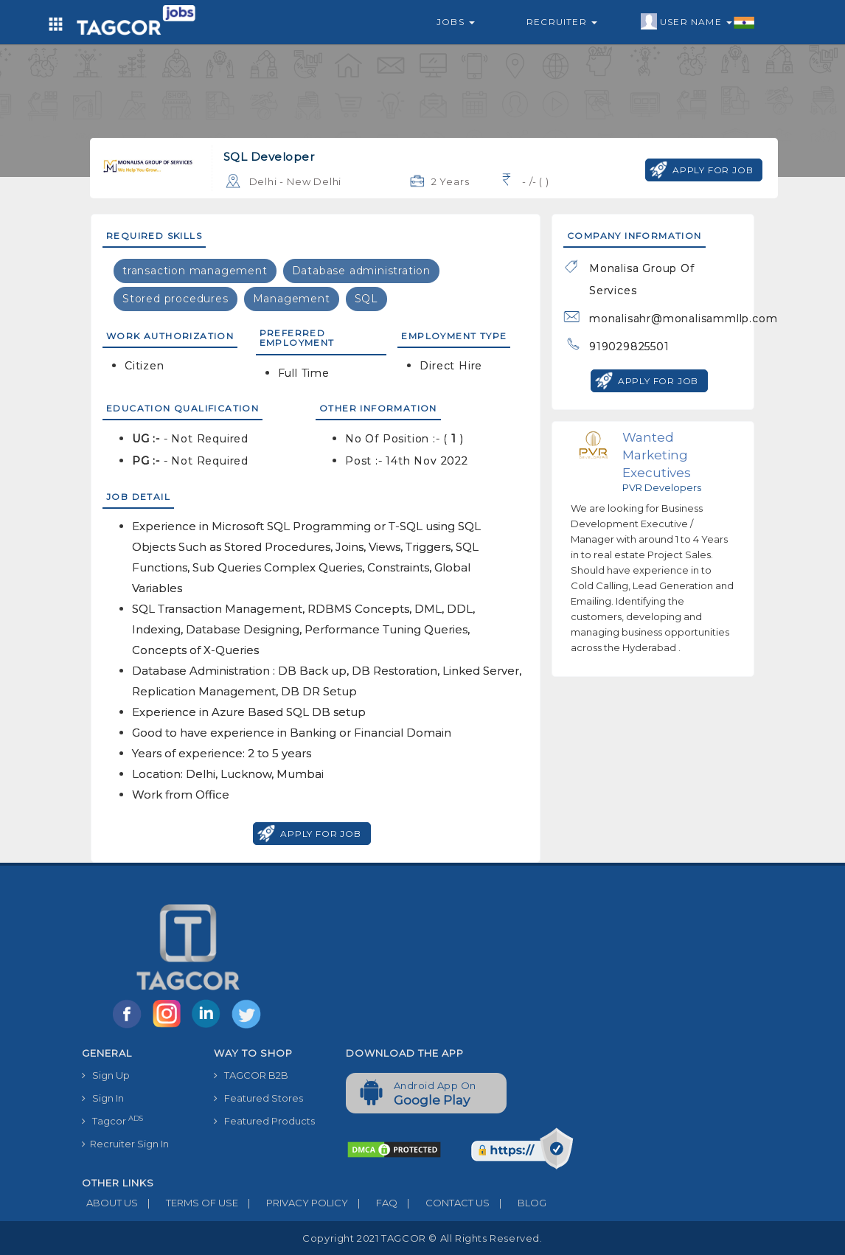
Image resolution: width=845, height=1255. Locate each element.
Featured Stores (258, 1098)
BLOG (518, 1203)
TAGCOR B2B (251, 1075)
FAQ (372, 1203)
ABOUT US (110, 1203)
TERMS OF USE (188, 1203)
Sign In (103, 1098)
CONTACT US (443, 1203)
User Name (698, 22)
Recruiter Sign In (125, 1144)
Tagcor (112, 1120)
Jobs (456, 21)
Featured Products (264, 1121)
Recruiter (561, 21)
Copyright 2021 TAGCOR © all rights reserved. (422, 1238)
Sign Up (106, 1075)
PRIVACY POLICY (293, 1203)
